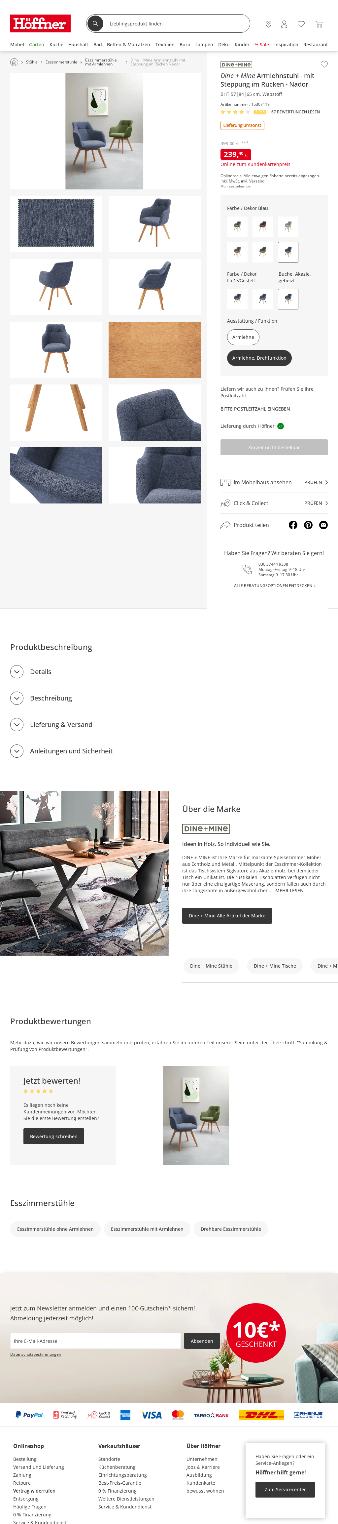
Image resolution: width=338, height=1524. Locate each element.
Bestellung (25, 1459)
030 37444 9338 (273, 564)
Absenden (202, 1341)
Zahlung (22, 1475)
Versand (256, 181)
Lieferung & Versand (61, 724)
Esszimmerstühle (42, 1202)
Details (40, 671)
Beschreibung (51, 698)
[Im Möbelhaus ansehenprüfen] (274, 482)
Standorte (109, 1459)
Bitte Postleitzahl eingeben (255, 409)
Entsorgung (26, 1499)
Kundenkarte (200, 1483)
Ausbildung (199, 1475)
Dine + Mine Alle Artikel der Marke (227, 915)
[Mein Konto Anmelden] (284, 24)
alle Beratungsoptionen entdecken (273, 585)
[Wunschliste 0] (301, 23)
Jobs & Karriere (203, 1467)
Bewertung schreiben (54, 1136)
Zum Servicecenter (285, 1489)
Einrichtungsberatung (122, 1475)
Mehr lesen (289, 890)
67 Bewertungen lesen (295, 112)
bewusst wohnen (205, 1491)
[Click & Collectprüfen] (274, 503)
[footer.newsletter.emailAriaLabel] (95, 1341)
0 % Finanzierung (32, 1514)
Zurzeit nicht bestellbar (274, 447)
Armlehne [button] (243, 337)
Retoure (22, 1483)
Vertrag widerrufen (34, 1491)
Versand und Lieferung (38, 1467)
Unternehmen (202, 1459)
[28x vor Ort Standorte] (268, 24)
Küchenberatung (117, 1467)
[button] (237, 227)
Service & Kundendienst (125, 1507)
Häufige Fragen (30, 1507)
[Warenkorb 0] (319, 24)
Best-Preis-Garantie (119, 1483)
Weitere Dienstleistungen (126, 1499)
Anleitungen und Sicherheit (71, 750)
